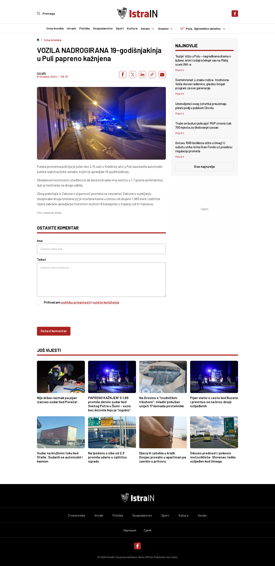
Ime (40, 240)
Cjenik (148, 530)
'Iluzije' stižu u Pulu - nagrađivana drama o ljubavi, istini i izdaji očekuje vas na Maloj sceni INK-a (203, 60)
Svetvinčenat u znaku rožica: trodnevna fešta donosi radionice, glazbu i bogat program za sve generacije (202, 84)
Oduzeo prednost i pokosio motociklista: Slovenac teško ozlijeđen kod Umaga (213, 457)
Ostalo (148, 28)
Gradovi (166, 28)
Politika (84, 28)
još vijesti (49, 350)
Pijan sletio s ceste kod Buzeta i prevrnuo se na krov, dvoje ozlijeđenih (214, 401)
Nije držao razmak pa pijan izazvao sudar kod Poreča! (57, 399)
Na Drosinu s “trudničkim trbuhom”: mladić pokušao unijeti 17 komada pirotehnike (161, 401)
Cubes (174, 556)
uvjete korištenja (106, 302)
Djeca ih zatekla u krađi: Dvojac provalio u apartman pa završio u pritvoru (162, 457)
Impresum (130, 530)
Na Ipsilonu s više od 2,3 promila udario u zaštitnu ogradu (107, 457)
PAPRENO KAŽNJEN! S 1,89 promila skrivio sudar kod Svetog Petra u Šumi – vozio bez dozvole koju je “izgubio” (109, 403)
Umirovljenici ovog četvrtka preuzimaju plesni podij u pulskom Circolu (200, 105)
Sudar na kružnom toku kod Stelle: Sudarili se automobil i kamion (59, 457)
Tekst (41, 259)
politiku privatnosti (76, 302)
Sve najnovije (204, 166)
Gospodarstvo (102, 28)
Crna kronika (55, 28)
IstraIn (71, 28)
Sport (120, 28)
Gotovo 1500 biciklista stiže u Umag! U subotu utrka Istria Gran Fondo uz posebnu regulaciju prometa (203, 147)
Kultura (132, 28)
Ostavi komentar (54, 330)
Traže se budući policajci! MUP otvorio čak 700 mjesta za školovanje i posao (203, 125)
